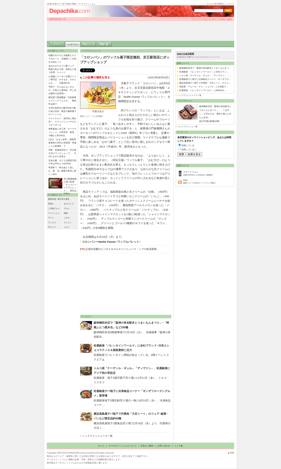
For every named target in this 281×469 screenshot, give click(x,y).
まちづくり (69, 204)
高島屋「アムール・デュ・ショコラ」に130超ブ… (203, 86)
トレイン (68, 222)
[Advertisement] (140, 31)
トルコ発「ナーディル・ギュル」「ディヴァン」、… (205, 75)
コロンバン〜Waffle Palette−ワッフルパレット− (111, 241)
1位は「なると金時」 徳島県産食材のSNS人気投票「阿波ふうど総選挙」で (62, 142)
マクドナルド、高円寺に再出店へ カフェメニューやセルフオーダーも (62, 121)
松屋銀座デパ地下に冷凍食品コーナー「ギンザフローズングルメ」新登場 (132, 393)
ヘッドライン (73, 44)
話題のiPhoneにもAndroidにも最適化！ (207, 173)
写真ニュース (88, 44)
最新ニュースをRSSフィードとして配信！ (207, 181)
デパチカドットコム (71, 11)
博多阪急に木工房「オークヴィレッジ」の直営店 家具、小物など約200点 (62, 132)
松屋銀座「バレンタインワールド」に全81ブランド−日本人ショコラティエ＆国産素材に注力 (131, 348)
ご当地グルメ (54, 208)
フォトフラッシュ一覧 (187, 126)
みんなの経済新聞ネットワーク (220, 4)
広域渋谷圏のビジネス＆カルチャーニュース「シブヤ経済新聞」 (122, 249)
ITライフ (52, 227)
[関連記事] (214, 121)
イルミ (67, 227)
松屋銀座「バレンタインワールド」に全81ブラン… (204, 72)
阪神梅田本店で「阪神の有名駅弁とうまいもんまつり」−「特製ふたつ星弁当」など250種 (131, 325)
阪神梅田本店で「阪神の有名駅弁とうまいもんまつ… (205, 68)
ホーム (101, 446)
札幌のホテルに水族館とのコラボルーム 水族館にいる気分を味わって (62, 58)
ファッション (54, 213)
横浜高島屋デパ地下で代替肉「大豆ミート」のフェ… (205, 83)
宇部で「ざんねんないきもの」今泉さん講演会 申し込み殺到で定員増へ (62, 90)
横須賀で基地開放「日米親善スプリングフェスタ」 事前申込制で (62, 100)
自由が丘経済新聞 (185, 54)
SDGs (50, 204)
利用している (187, 145)
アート (51, 218)
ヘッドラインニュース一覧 (97, 435)
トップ (57, 44)
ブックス (52, 222)
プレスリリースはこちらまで (204, 19)
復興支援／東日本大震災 (58, 199)
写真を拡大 (98, 111)
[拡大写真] (204, 121)
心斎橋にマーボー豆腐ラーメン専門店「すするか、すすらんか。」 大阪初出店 (62, 79)
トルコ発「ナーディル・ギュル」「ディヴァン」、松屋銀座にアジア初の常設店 (132, 370)
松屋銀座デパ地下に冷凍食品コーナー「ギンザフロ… (205, 79)
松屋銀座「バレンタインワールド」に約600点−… (203, 90)
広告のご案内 (226, 19)
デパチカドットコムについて (123, 446)
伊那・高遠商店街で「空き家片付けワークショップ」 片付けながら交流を (62, 153)
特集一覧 (104, 44)
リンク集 (178, 446)
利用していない (189, 149)
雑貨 (66, 213)
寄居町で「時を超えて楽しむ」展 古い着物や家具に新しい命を (62, 170)
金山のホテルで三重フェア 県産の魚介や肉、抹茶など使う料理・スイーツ (62, 69)
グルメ (67, 208)
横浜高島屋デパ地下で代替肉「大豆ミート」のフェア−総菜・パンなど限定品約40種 (131, 416)
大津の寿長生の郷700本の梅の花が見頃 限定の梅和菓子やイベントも (62, 111)
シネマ (67, 218)
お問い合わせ (163, 446)
